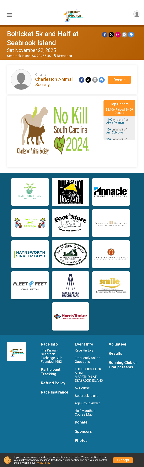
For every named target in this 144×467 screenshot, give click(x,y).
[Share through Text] (131, 34)
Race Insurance (54, 392)
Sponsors (83, 431)
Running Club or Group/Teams (123, 365)
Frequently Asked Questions (87, 360)
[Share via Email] (124, 34)
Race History (84, 350)
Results (115, 353)
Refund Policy (53, 383)
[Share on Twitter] (111, 34)
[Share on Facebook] (104, 34)
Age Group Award (87, 403)
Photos (81, 441)
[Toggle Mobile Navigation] (9, 15)
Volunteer (118, 344)
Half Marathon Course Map (85, 412)
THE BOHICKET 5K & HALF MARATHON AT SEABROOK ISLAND (89, 374)
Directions (64, 56)
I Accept (123, 460)
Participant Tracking (51, 371)
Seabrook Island (86, 396)
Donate (119, 80)
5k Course (82, 388)
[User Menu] (136, 13)
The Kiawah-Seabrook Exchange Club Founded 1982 (52, 356)
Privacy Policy (43, 462)
